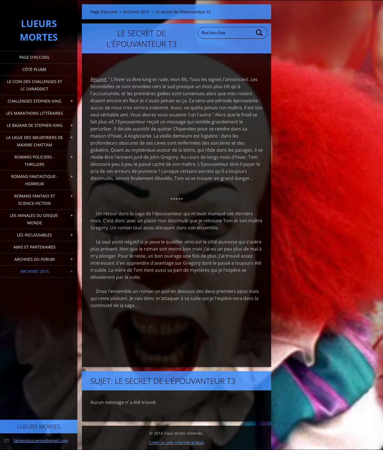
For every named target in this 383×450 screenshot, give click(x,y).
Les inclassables (34, 235)
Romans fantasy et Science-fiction (34, 199)
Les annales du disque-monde (34, 219)
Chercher (259, 33)
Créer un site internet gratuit (176, 442)
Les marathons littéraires (34, 113)
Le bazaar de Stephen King (34, 125)
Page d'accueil (34, 57)
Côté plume (34, 69)
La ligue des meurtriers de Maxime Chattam (34, 141)
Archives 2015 (34, 271)
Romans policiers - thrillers (34, 160)
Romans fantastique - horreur (34, 180)
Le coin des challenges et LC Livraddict (34, 85)
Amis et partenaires (35, 247)
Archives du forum (34, 259)
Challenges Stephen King (34, 101)
